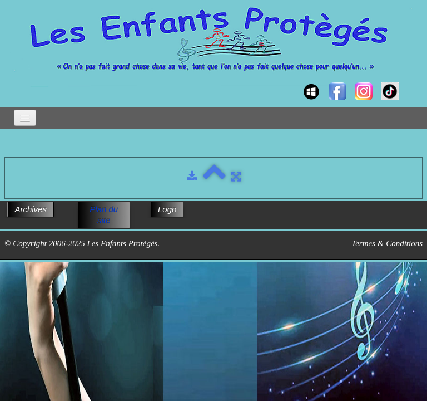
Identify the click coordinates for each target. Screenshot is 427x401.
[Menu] (25, 118)
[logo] (15, 81)
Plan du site (104, 214)
